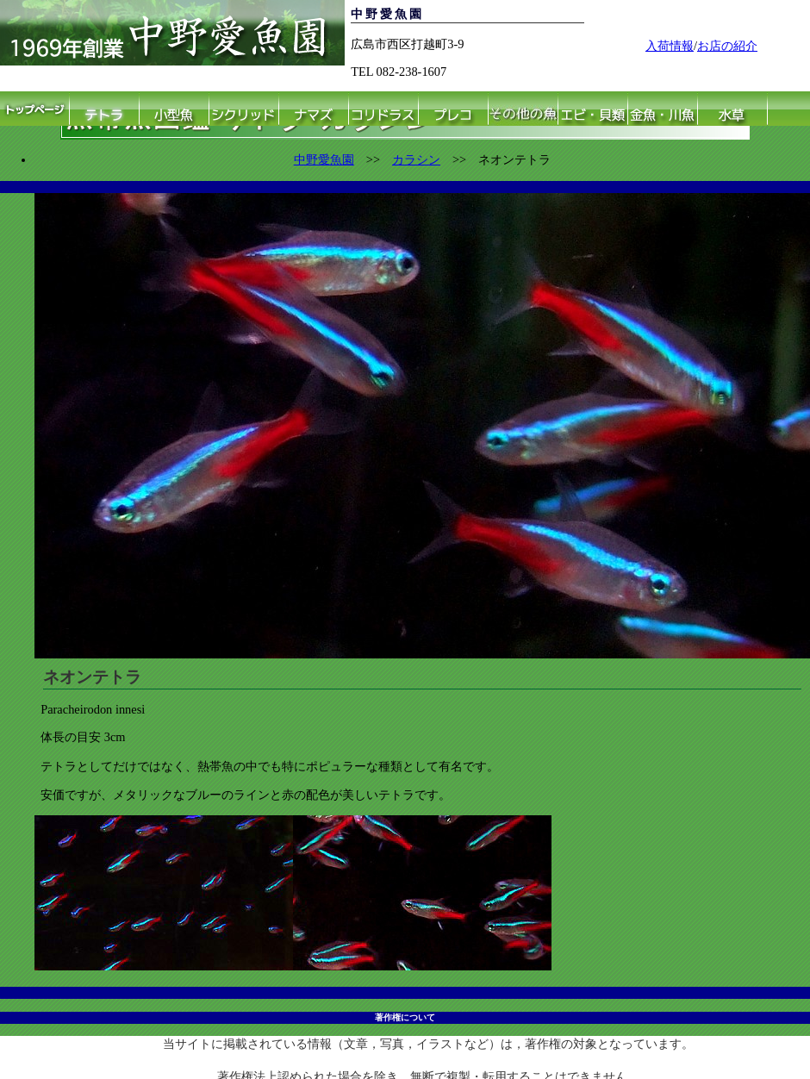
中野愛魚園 (324, 159)
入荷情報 (669, 46)
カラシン (416, 159)
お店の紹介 (727, 46)
